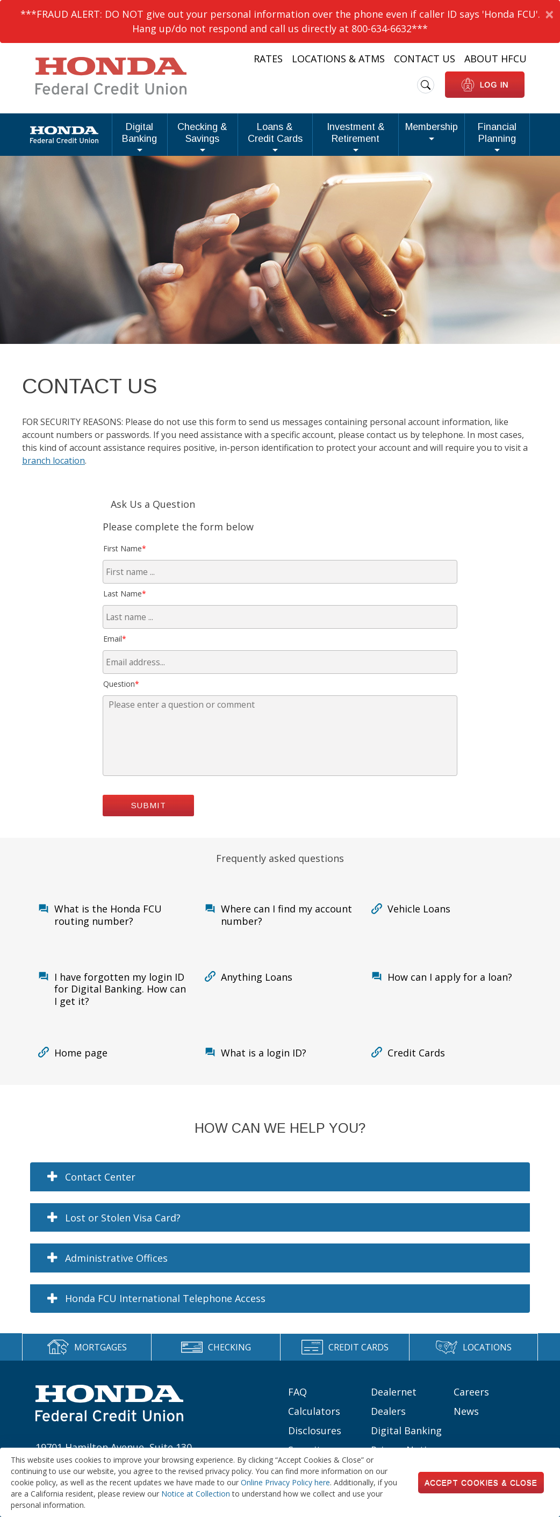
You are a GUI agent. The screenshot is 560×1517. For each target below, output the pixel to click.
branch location (53, 480)
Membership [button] (416, 136)
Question (121, 704)
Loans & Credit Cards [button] (231, 142)
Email (114, 658)
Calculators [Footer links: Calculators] (314, 1431)
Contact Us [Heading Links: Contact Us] (424, 58)
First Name (124, 568)
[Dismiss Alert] (549, 14)
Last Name (124, 613)
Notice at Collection (195, 1494)
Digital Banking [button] (64, 142)
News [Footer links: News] (466, 1431)
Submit (148, 825)
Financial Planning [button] (489, 142)
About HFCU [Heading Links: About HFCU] (495, 58)
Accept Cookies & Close (481, 1482)
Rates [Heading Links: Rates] (268, 58)
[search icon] (425, 85)
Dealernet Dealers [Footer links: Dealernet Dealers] (394, 1421)
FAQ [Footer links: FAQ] (297, 1411)
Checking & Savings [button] (142, 142)
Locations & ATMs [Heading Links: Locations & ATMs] (338, 58)
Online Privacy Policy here (285, 1482)
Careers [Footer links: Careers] (471, 1411)
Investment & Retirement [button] (330, 142)
